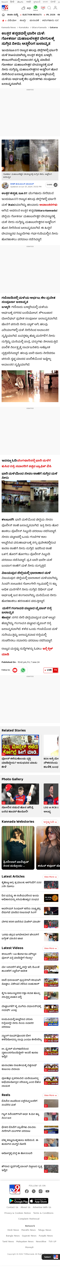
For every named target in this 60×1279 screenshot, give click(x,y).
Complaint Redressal (28, 1219)
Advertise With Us (42, 1207)
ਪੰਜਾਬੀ (53, 2)
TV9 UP (52, 1242)
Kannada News (9, 28)
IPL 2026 (50, 15)
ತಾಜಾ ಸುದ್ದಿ (12, 15)
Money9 (29, 1247)
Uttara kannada (39, 28)
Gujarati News (29, 1236)
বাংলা (45, 2)
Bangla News (13, 1236)
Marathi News (28, 1230)
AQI (29, 8)
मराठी (28, 2)
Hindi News (13, 1230)
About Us (25, 1207)
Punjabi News (46, 1236)
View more (50, 877)
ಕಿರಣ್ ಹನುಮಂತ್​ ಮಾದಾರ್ (22, 184)
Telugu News (44, 1230)
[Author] (5, 185)
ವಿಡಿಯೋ (12, 21)
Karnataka (23, 28)
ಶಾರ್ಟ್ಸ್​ (23, 21)
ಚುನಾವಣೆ (34, 21)
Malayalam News (25, 1242)
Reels (6, 1095)
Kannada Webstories (18, 822)
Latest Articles (13, 877)
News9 (5, 2)
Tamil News (8, 1242)
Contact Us (12, 1207)
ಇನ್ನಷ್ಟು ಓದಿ (50, 822)
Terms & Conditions (43, 1213)
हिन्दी (12, 2)
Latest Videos (12, 948)
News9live (41, 1242)
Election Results (32, 15)
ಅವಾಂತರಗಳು (48, 205)
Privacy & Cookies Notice (17, 1213)
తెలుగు (20, 2)
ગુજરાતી (36, 2)
